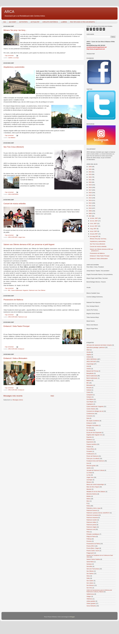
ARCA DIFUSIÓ (13, 237)
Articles (89, 368)
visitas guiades (91, 601)
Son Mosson (90, 585)
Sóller (88, 578)
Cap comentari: (9, 55)
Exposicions (90, 442)
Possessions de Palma (93, 543)
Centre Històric (91, 409)
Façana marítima (91, 444)
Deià (88, 418)
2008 (90, 213)
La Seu (89, 475)
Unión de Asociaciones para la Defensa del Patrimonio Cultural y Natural (99, 590)
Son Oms (89, 587)
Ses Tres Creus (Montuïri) (14, 147)
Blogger (72, 617)
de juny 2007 (94, 234)
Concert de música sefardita (15, 204)
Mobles (89, 496)
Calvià (88, 392)
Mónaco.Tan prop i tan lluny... (15, 30)
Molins (88, 498)
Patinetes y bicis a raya (93, 508)
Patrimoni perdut (91, 524)
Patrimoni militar (91, 522)
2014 (90, 198)
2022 (90, 177)
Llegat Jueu (21, 237)
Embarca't (21, 349)
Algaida (89, 354)
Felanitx (89, 446)
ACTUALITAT (35, 22)
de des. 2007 (94, 218)
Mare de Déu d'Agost (93, 487)
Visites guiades (91, 603)
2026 (90, 166)
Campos (89, 397)
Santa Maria (90, 561)
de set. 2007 (94, 226)
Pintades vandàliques (93, 534)
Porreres (89, 541)
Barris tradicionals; (92, 378)
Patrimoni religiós (92, 527)
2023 (90, 174)
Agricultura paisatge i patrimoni (96, 347)
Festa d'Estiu (90, 449)
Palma (88, 506)
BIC (9, 290)
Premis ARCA (91, 546)
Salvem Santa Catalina (93, 559)
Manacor (89, 482)
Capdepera (90, 404)
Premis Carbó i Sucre (93, 550)
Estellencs (90, 439)
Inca (88, 463)
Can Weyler (90, 401)
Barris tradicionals (92, 375)
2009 (90, 211)
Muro (88, 501)
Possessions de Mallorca (13, 300)
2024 (90, 172)
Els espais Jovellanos (93, 420)
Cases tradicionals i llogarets (19, 290)
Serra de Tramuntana (93, 569)
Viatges (89, 596)
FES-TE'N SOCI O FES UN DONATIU (82, 22)
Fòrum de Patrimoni (92, 456)
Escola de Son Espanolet (94, 432)
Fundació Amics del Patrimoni (95, 461)
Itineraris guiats (91, 465)
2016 (90, 192)
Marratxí (89, 489)
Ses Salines (90, 573)
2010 (90, 208)
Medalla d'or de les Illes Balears (96, 491)
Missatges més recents (12, 396)
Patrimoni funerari (92, 510)
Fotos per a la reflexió (93, 458)
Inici (4, 22)
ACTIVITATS (23, 22)
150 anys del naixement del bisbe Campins (99, 345)
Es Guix (89, 428)
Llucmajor (89, 479)
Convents (89, 416)
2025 (90, 169)
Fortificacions (90, 453)
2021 (90, 179)
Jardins (10, 57)
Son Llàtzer (90, 583)
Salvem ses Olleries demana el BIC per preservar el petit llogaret (29, 244)
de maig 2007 (94, 236)
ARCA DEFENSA (13, 194)
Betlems (89, 380)
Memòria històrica (92, 494)
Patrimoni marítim (92, 520)
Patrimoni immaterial (93, 515)
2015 (90, 195)
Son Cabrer (90, 580)
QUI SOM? (12, 22)
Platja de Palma (91, 536)
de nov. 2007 (94, 221)
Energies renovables (93, 425)
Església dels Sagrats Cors (94, 435)
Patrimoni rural (33, 290)
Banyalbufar (90, 373)
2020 (90, 182)
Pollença (89, 539)
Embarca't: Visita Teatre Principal (16, 326)
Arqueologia (90, 364)
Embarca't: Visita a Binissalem (15, 358)
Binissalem (90, 385)
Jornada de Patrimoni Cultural (95, 470)
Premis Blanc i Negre (93, 548)
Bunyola (89, 387)
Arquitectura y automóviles (14, 67)
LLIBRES (64, 22)
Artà (88, 366)
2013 (90, 200)
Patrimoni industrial (92, 517)
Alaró (88, 350)
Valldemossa (90, 594)
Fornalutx (89, 451)
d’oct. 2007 (93, 223)
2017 (90, 190)
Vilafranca (89, 599)
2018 (90, 187)
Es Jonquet (90, 430)
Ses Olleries (41, 290)
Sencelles (89, 566)
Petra (88, 531)
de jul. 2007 (93, 231)
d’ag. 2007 (93, 228)
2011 (90, 205)
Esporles (89, 437)
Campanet (90, 394)
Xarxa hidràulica (91, 606)
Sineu (88, 576)
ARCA (9, 12)
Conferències (90, 413)
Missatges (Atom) (18, 400)
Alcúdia (89, 352)
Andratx (89, 357)
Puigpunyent (90, 553)
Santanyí (89, 564)
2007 (90, 216)
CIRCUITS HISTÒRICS (50, 22)
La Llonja (16, 57)
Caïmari (89, 390)
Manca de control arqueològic (95, 484)
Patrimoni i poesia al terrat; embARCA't (98, 513)
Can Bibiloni (11, 137)
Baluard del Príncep (92, 371)
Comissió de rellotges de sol (95, 411)
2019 (90, 185)
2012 (90, 203)
